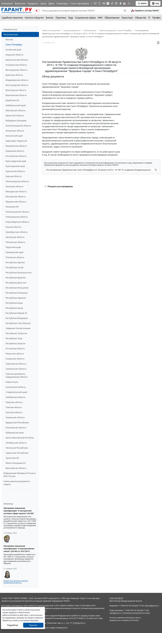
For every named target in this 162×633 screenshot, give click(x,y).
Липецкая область (14, 186)
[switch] (38, 11)
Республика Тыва (14, 338)
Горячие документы (72, 30)
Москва (9, 39)
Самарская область (15, 358)
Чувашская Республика (17, 453)
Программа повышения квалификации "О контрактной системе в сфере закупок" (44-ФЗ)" (19, 511)
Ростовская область (15, 348)
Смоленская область (16, 387)
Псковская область (15, 257)
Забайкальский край (16, 105)
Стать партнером (79, 3)
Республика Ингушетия (17, 287)
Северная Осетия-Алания (18, 328)
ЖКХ (100, 17)
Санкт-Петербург (14, 44)
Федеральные (10, 29)
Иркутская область (15, 115)
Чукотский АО (12, 458)
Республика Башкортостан (19, 272)
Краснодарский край (16, 161)
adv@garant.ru (115, 613)
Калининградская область (18, 125)
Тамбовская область (15, 397)
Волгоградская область (17, 85)
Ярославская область (16, 468)
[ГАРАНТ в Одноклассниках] (120, 3)
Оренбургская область (17, 232)
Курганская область (15, 171)
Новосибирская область (17, 221)
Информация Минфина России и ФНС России (20, 475)
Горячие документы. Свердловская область (17, 375)
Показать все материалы (58, 186)
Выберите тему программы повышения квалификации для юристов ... (16, 581)
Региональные (11, 34)
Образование (112, 17)
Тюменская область (15, 417)
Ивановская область (16, 110)
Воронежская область (16, 95)
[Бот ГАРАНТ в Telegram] (116, 3)
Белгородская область (16, 70)
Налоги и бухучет (34, 17)
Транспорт (127, 17)
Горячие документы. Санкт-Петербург (115, 30)
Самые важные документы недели (17, 483)
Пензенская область (15, 242)
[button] (144, 10)
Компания (7, 3)
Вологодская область (16, 90)
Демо (51, 3)
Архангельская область (17, 59)
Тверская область (14, 402)
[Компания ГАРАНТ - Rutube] (124, 3)
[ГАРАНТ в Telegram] (111, 3)
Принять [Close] (33, 625)
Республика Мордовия (17, 318)
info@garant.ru (79, 623)
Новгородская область (17, 216)
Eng (155, 3)
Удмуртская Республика (17, 422)
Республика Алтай (14, 267)
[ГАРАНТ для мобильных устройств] (99, 3)
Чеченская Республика (17, 447)
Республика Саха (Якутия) (18, 323)
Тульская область (14, 412)
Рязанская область (15, 353)
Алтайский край (13, 49)
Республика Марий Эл (16, 313)
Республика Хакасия (15, 343)
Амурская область (14, 54)
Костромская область (16, 156)
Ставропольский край (16, 392)
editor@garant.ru (152, 605)
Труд (70, 17)
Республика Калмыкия (17, 292)
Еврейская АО (12, 100)
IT (149, 17)
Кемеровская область (16, 146)
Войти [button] (142, 3)
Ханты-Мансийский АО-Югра (20, 437)
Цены (43, 3)
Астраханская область (16, 64)
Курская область (14, 176)
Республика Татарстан (16, 333)
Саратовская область (16, 363)
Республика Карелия (16, 297)
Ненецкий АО (12, 206)
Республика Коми (14, 303)
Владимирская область (17, 80)
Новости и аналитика (51, 30)
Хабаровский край (15, 432)
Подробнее (12, 625)
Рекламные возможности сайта (136, 613)
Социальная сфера (85, 17)
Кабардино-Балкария (16, 120)
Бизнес (50, 17)
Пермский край (13, 247)
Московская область (16, 196)
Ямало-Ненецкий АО (16, 463)
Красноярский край (15, 166)
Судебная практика (12, 17)
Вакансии (20, 3)
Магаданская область (16, 191)
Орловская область (15, 237)
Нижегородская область (17, 211)
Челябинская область (16, 442)
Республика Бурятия (15, 277)
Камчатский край (14, 135)
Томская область (14, 407)
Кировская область (15, 151)
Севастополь (12, 382)
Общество (140, 17)
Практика (61, 17)
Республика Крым (14, 308)
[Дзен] (108, 3)
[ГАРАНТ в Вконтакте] (103, 3)
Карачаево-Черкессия (16, 140)
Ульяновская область (16, 427)
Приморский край (14, 252)
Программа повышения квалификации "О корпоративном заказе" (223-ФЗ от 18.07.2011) (19, 548)
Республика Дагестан (16, 282)
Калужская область (15, 130)
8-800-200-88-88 (116, 598)
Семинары (62, 3)
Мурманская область (16, 201)
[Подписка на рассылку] (95, 3)
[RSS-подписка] (129, 3)
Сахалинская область (16, 368)
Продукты (32, 3)
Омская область (13, 227)
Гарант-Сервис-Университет (55, 627)
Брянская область (14, 75)
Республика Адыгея (15, 262)
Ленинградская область (17, 181)
